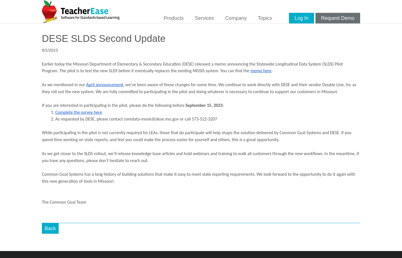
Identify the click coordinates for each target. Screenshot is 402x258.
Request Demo (338, 18)
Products (174, 18)
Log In (301, 18)
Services (204, 18)
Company (236, 18)
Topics (265, 18)
